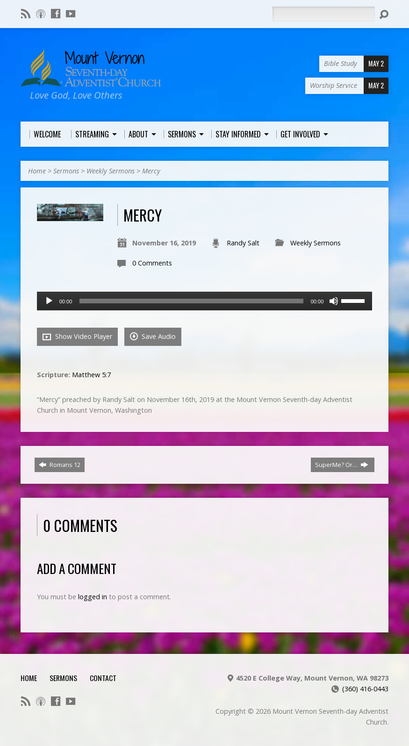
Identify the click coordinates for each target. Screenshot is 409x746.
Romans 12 (59, 464)
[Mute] (333, 301)
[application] (205, 301)
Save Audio (153, 336)
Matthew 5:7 (91, 374)
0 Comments (152, 262)
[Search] (323, 14)
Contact (103, 677)
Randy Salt (243, 242)
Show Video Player (77, 336)
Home (37, 170)
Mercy (151, 170)
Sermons (66, 170)
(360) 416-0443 (365, 688)
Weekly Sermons (110, 170)
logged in (92, 596)
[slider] (191, 301)
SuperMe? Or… (341, 464)
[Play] (49, 301)
